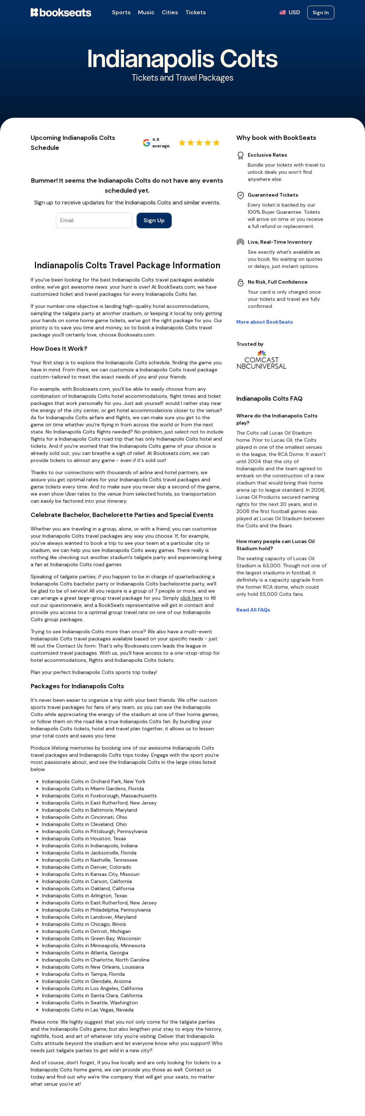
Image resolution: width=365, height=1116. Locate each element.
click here (191, 598)
